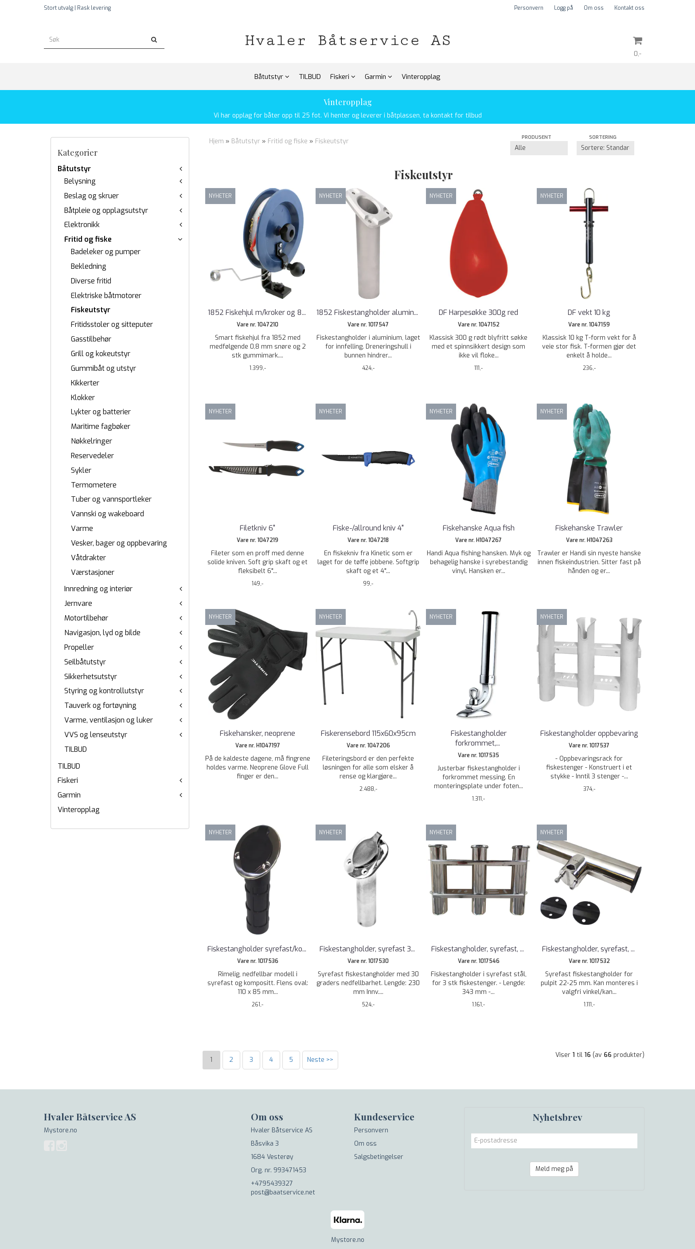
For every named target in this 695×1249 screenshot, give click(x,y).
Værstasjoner (92, 572)
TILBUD (75, 749)
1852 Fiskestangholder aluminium (368, 317)
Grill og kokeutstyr (100, 353)
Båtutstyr (74, 168)
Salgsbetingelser (378, 1157)
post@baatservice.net (283, 1192)
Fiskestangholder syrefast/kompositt (257, 953)
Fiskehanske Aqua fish (479, 528)
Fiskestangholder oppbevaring (589, 733)
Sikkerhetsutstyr (90, 676)
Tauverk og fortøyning (100, 705)
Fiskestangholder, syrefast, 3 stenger (478, 953)
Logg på (563, 8)
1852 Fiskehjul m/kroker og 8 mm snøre (258, 317)
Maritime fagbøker (100, 426)
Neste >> (320, 1060)
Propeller (79, 647)
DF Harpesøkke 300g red (478, 312)
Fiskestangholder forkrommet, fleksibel (478, 738)
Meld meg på (554, 1169)
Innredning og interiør (98, 588)
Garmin (69, 795)
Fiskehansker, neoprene (257, 733)
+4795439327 (272, 1183)
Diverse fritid (91, 281)
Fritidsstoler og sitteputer (112, 324)
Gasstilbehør (91, 339)
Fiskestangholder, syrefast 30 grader (368, 953)
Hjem (216, 141)
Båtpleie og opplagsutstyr (106, 210)
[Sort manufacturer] (539, 148)
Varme (82, 528)
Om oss (594, 8)
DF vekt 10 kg (589, 312)
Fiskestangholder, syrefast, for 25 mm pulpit (589, 953)
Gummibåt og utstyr (103, 368)
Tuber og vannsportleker (111, 499)
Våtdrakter (88, 557)
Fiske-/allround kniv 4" (368, 528)
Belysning (80, 181)
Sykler (81, 470)
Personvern (528, 8)
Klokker (83, 397)
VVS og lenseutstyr (95, 734)
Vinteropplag (79, 809)
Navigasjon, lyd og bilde (102, 632)
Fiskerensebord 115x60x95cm (368, 733)
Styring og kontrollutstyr (104, 690)
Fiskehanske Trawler (589, 528)
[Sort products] (605, 148)
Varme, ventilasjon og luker (108, 720)
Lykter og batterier (101, 411)
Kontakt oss (629, 8)
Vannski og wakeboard (107, 513)
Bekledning (88, 266)
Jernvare (78, 603)
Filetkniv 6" (257, 528)
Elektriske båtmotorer (106, 295)
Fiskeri (68, 780)
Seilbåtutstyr (85, 662)
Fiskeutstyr (90, 309)
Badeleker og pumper (106, 251)
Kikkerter (85, 383)
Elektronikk (82, 224)
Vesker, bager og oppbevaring (119, 543)
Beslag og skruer (91, 195)
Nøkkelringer (91, 441)
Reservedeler (92, 455)
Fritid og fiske (88, 239)
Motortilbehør (86, 618)
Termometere (94, 485)
